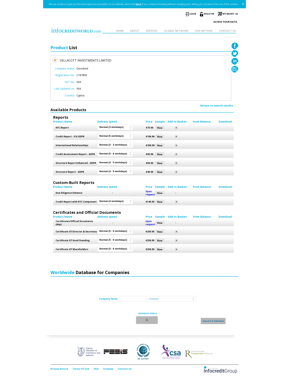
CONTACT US (227, 30)
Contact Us (125, 368)
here (138, 4)
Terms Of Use (80, 368)
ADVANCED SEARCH (147, 313)
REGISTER (209, 13)
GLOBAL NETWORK (176, 30)
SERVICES (151, 30)
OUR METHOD (204, 30)
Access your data (225, 21)
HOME (120, 30)
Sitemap (108, 368)
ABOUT (134, 30)
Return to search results (216, 105)
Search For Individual (213, 321)
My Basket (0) (230, 13)
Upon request (150, 193)
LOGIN (192, 13)
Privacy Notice (59, 368)
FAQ (96, 368)
